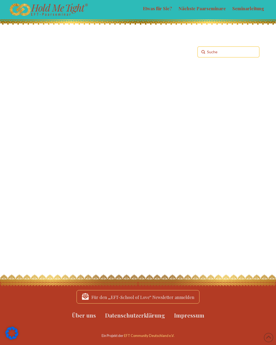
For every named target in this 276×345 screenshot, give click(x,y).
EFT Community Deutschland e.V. (149, 335)
